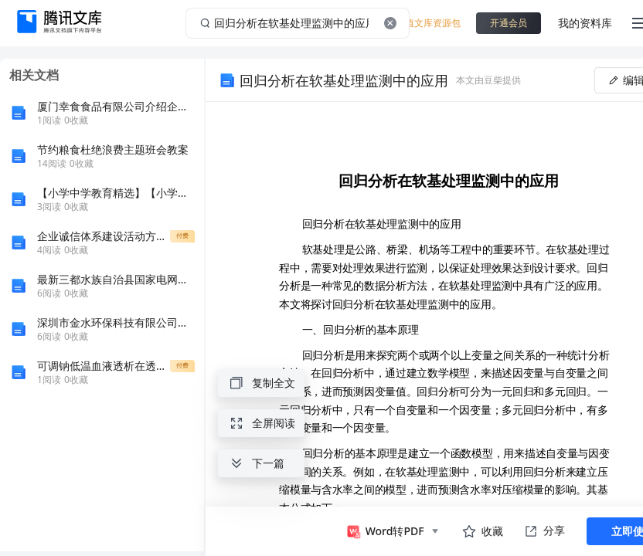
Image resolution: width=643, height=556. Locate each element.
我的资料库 (585, 22)
